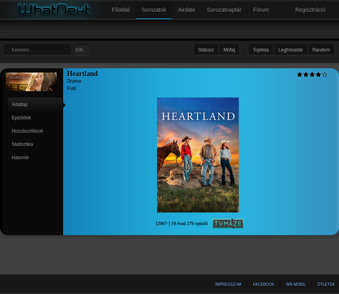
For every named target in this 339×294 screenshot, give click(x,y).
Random (321, 50)
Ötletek (326, 284)
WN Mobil (296, 284)
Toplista (261, 50)
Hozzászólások (27, 131)
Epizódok (21, 117)
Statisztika (22, 144)
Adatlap (20, 104)
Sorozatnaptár (224, 10)
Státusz (206, 50)
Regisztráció (310, 10)
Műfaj (229, 50)
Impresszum (228, 284)
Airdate (186, 10)
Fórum (261, 10)
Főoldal (121, 10)
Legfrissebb (291, 50)
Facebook (263, 284)
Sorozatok (153, 10)
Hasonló (20, 157)
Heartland (82, 74)
